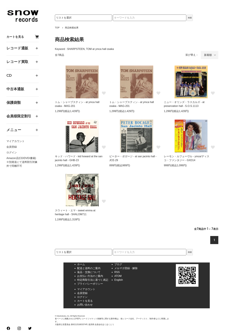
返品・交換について (88, 272)
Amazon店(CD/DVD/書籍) (21, 158)
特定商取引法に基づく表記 (92, 279)
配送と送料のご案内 (88, 268)
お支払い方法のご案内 (90, 276)
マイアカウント (15, 141)
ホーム (81, 264)
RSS (117, 272)
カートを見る (22, 37)
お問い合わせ (85, 304)
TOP (57, 27)
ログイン (11, 152)
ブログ (118, 264)
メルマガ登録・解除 (126, 268)
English (118, 279)
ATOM (118, 276)
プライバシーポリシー (90, 283)
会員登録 (11, 146)
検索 (190, 18)
